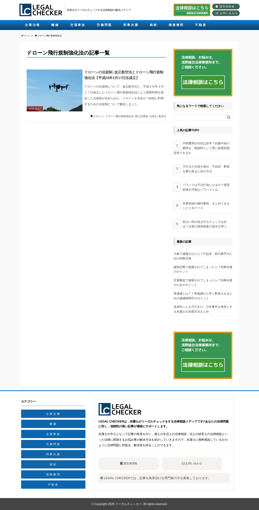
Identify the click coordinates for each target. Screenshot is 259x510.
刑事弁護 (131, 24)
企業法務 (32, 24)
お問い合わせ (227, 13)
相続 (153, 24)
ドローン (98, 116)
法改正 (153, 116)
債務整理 (176, 24)
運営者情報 (225, 6)
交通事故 (78, 24)
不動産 (200, 24)
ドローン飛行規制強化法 (119, 116)
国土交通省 (141, 116)
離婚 (55, 24)
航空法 (162, 116)
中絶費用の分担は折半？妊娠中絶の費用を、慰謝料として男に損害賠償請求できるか (202, 148)
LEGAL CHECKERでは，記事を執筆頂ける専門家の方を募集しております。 (158, 478)
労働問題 (104, 24)
